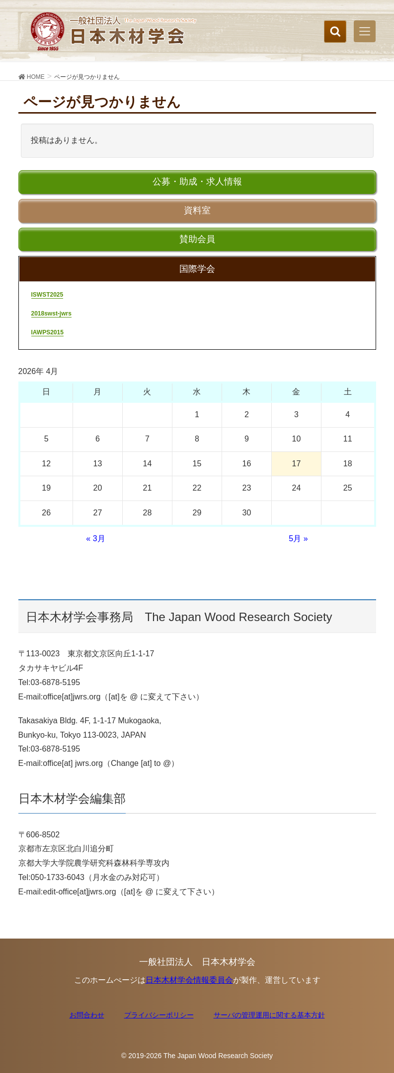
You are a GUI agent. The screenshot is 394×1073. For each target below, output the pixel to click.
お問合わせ (87, 1015)
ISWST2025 (47, 294)
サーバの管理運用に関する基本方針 (269, 1015)
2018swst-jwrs (51, 313)
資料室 (197, 210)
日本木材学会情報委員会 (189, 980)
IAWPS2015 (47, 332)
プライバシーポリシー (159, 1015)
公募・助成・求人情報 (197, 182)
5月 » (298, 538)
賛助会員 (197, 239)
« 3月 (95, 538)
